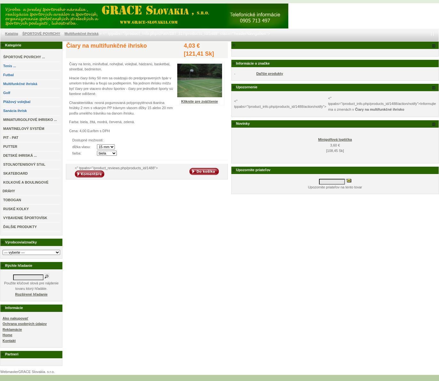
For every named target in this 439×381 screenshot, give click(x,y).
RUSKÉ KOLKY (16, 209)
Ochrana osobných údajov (25, 324)
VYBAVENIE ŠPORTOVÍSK (25, 218)
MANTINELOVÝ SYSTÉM (23, 129)
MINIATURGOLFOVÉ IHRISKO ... (30, 120)
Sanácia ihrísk (15, 111)
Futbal (8, 75)
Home (7, 335)
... (24, 57)
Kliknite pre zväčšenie (199, 99)
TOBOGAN (12, 200)
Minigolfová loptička (335, 139)
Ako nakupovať (15, 318)
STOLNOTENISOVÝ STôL (24, 164)
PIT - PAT (10, 137)
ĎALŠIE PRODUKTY (20, 227)
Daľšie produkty (269, 73)
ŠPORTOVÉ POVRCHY (41, 34)
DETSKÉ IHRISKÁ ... (20, 155)
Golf (6, 93)
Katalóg (11, 34)
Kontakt (9, 341)
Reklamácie (12, 329)
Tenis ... (9, 66)
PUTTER (10, 146)
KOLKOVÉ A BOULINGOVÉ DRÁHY (26, 186)
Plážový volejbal (16, 102)
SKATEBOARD (15, 173)
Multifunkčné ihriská (81, 34)
